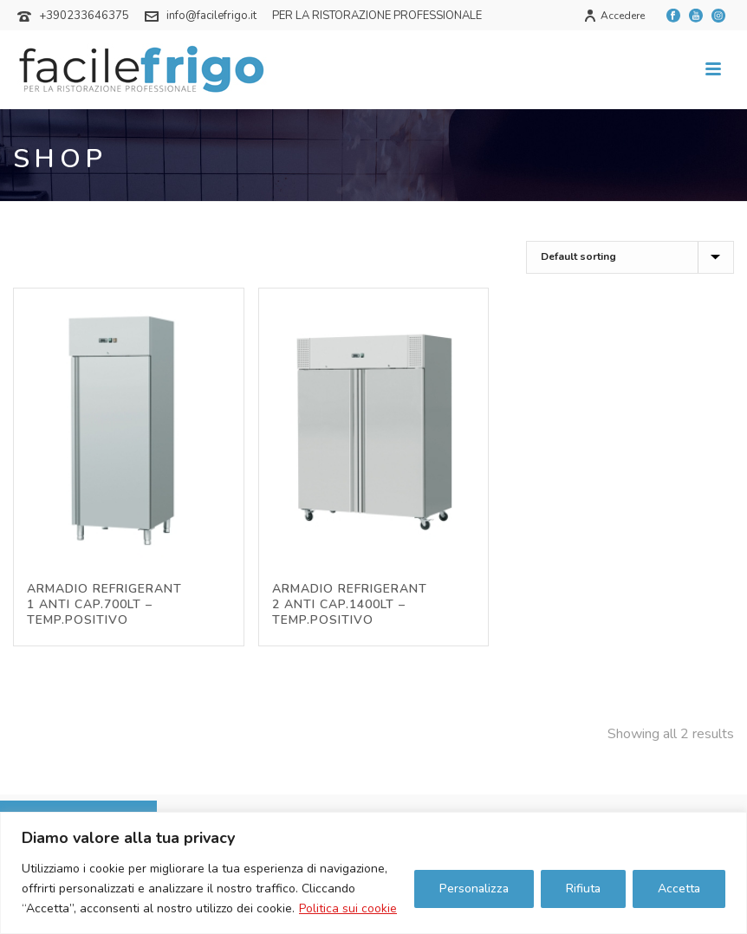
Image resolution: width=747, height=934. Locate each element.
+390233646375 (84, 15)
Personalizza (474, 888)
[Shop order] (630, 257)
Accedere (614, 16)
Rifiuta (583, 888)
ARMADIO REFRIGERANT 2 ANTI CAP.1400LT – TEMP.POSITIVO (349, 604)
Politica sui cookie (348, 908)
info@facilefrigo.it (211, 15)
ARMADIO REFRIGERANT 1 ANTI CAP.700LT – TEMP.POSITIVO (104, 604)
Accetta (679, 888)
